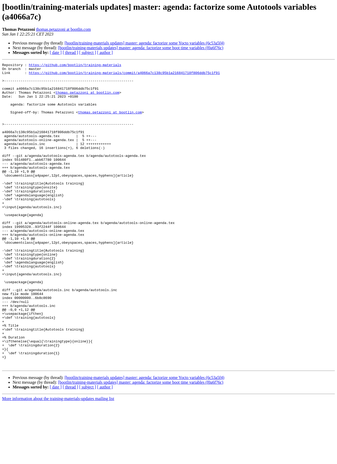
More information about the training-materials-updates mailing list (58, 459)
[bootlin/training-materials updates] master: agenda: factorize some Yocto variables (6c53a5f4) (144, 43)
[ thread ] (70, 52)
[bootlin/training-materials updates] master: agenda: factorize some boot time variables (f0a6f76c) (140, 48)
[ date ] (56, 52)
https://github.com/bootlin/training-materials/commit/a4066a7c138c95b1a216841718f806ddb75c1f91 (124, 75)
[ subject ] (87, 52)
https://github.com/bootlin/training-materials (75, 65)
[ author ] (105, 52)
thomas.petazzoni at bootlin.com (63, 29)
